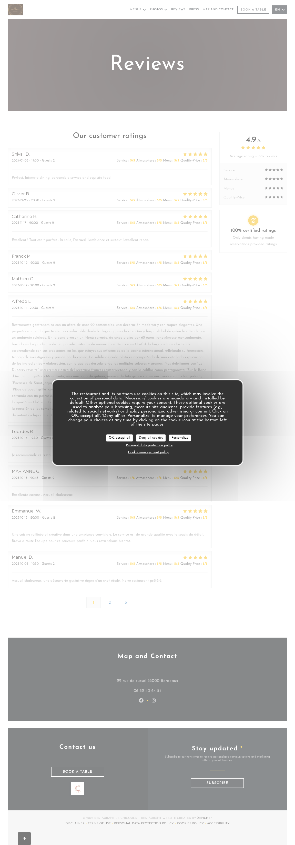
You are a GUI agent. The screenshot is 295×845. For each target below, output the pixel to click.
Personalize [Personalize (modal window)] (179, 437)
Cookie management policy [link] (148, 452)
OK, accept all (119, 437)
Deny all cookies (151, 437)
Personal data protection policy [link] (149, 445)
